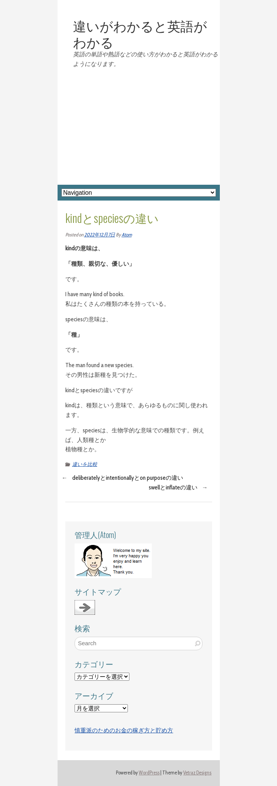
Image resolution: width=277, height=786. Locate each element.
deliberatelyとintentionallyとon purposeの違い (127, 477)
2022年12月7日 (99, 235)
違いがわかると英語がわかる (140, 33)
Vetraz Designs (197, 773)
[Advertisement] (139, 127)
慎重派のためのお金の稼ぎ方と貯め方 (124, 730)
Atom (127, 235)
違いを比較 (84, 464)
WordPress (149, 773)
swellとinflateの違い (173, 487)
